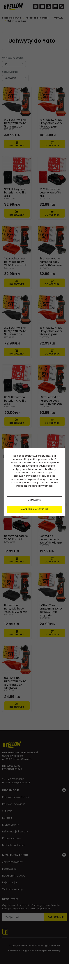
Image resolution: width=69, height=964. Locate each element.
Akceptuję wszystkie (34, 509)
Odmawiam (34, 499)
